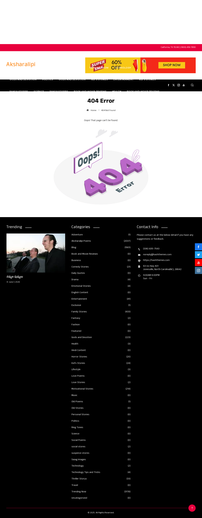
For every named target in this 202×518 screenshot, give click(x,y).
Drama (100, 280)
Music (100, 395)
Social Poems (100, 440)
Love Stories (100, 382)
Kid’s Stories (99, 79)
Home (12, 67)
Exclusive (100, 305)
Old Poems (100, 402)
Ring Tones (100, 428)
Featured (100, 331)
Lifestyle (100, 370)
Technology (122, 67)
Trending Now (57, 67)
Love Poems (100, 376)
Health (116, 91)
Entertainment (123, 79)
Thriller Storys (100, 479)
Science (39, 91)
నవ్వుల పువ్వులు (14, 277)
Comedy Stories (100, 267)
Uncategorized (100, 498)
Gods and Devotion (23, 79)
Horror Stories (100, 357)
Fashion (87, 103)
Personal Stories (100, 415)
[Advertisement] (101, 22)
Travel (14, 103)
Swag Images (100, 460)
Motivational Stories (100, 389)
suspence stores (100, 453)
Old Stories (100, 408)
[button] (29, 318)
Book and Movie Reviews (90, 91)
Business (77, 67)
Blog (100, 248)
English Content (35, 103)
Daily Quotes (100, 273)
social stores (100, 447)
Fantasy (100, 318)
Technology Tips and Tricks (100, 472)
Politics (47, 79)
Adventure (100, 235)
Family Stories (19, 91)
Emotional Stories (100, 286)
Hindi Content (100, 350)
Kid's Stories (100, 363)
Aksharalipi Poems (100, 241)
